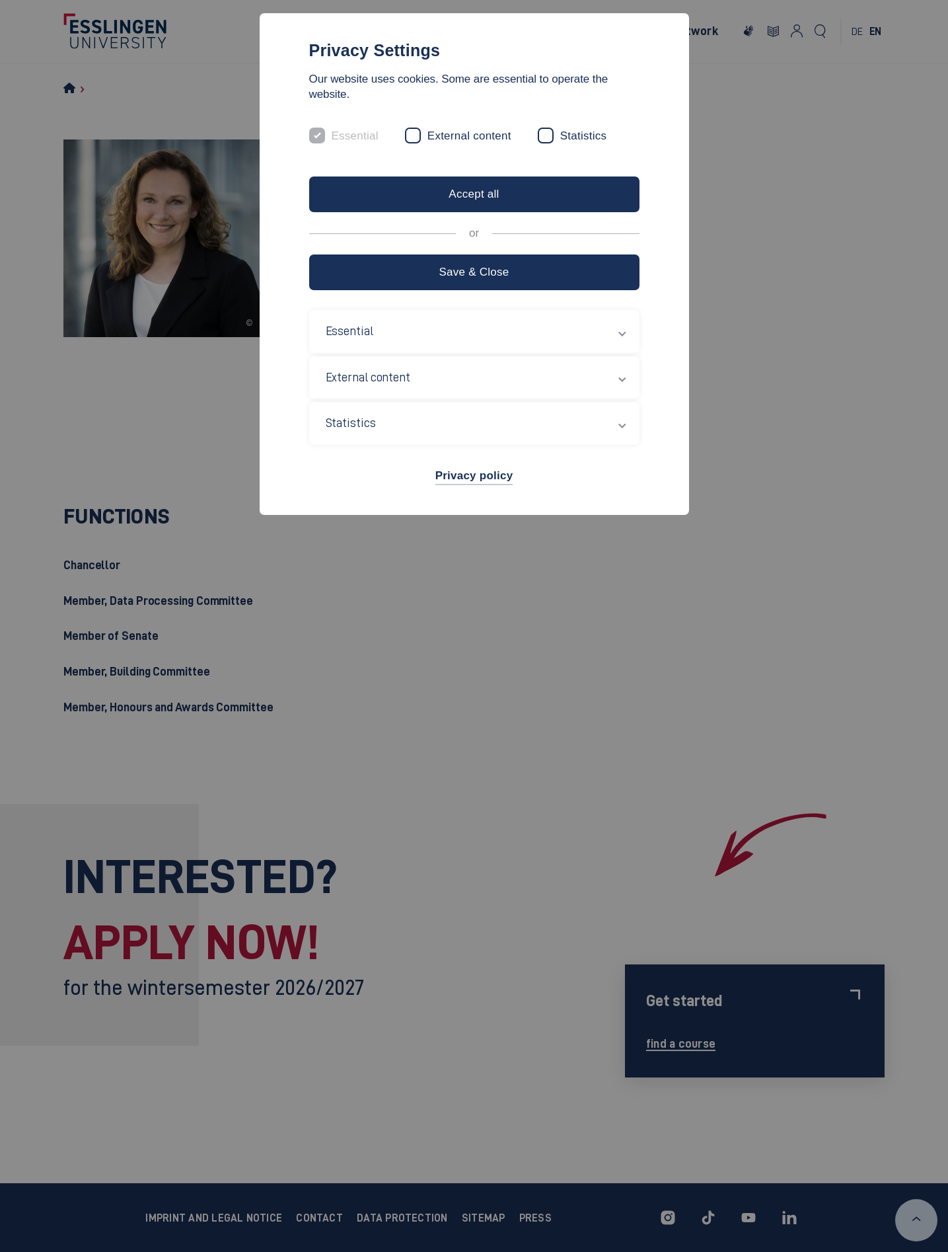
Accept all (474, 194)
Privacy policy (474, 475)
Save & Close (474, 272)
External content (469, 136)
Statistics (583, 136)
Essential (355, 136)
